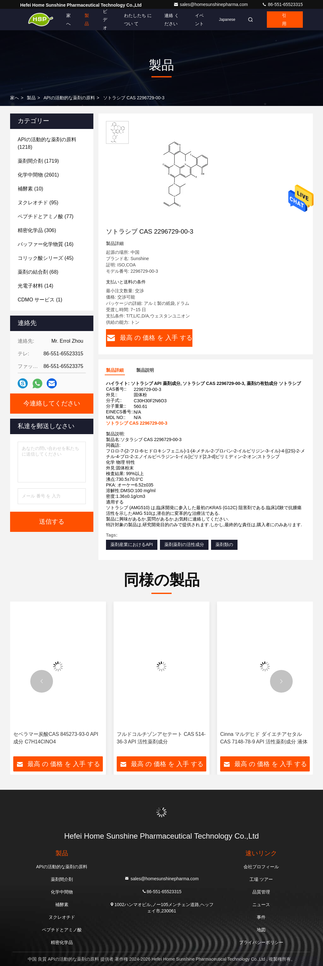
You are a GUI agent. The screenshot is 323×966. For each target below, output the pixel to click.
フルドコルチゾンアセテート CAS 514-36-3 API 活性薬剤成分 (161, 737)
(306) (37, 230)
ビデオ (105, 19)
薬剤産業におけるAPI (131, 544)
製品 (87, 19)
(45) (45, 258)
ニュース (261, 904)
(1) (40, 299)
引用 (284, 19)
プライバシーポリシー (261, 942)
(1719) (38, 161)
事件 (261, 917)
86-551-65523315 (282, 4)
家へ (68, 19)
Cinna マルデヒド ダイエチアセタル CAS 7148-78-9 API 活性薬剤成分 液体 (264, 737)
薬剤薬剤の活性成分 (184, 544)
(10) (30, 188)
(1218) (47, 143)
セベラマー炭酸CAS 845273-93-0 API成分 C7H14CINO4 (55, 737)
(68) (38, 272)
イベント (199, 19)
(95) (38, 202)
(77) (45, 216)
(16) (45, 244)
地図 (261, 929)
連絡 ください (171, 19)
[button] (41, 681)
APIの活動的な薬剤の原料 (69, 97)
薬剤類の (224, 544)
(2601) (38, 174)
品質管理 (261, 891)
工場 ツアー (261, 879)
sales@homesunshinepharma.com (211, 4)
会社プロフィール (261, 866)
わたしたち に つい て (138, 19)
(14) (35, 285)
